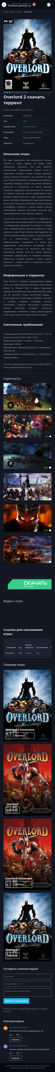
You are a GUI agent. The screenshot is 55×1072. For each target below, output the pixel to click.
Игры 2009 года (36, 132)
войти (15, 1009)
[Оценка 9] (24, 92)
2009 (25, 121)
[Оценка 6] (17, 92)
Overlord (12, 804)
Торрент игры (8, 12)
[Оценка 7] (19, 92)
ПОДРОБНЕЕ (20, 736)
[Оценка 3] (10, 92)
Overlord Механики (18, 878)
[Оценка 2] (7, 92)
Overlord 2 (13, 949)
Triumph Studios (29, 126)
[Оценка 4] (12, 92)
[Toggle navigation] (4, 4)
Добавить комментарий (16, 1001)
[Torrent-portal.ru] (22, 4)
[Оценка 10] (27, 92)
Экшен (19, 12)
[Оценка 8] (22, 92)
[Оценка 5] (15, 92)
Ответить (16, 1040)
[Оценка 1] (5, 92)
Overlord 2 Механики (19, 729)
